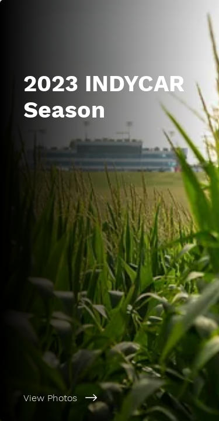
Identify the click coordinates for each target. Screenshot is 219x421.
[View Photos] (109, 397)
